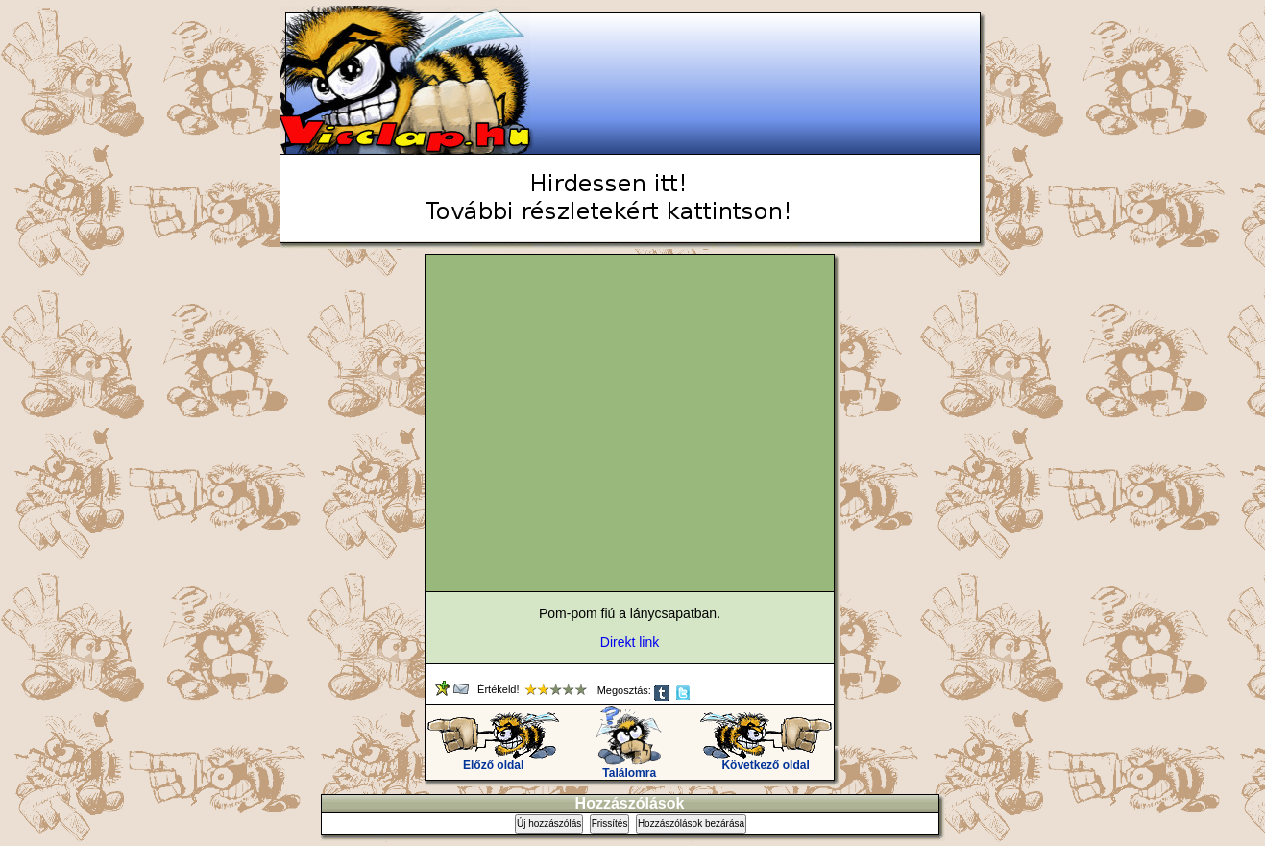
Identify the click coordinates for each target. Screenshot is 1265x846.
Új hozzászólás (549, 823)
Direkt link (629, 642)
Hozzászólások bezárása (691, 823)
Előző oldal (493, 760)
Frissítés (610, 823)
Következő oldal (766, 760)
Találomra (630, 768)
